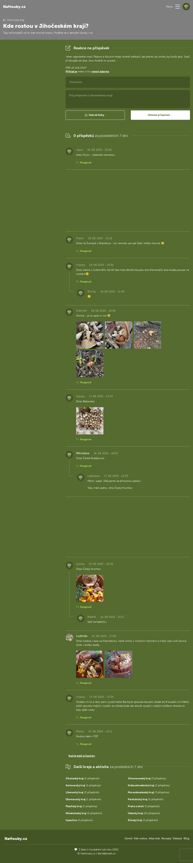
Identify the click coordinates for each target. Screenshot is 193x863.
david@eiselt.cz (107, 853)
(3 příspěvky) (147, 778)
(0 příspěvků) (83, 778)
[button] (177, 6)
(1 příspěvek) (83, 799)
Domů (128, 838)
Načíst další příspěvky (81, 755)
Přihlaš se (71, 71)
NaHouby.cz (14, 6)
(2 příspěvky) (83, 785)
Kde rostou (140, 838)
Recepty (166, 838)
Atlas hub (154, 838)
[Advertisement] (31, 100)
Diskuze (177, 838)
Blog (186, 838)
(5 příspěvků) (144, 806)
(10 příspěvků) (144, 813)
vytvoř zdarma (100, 71)
